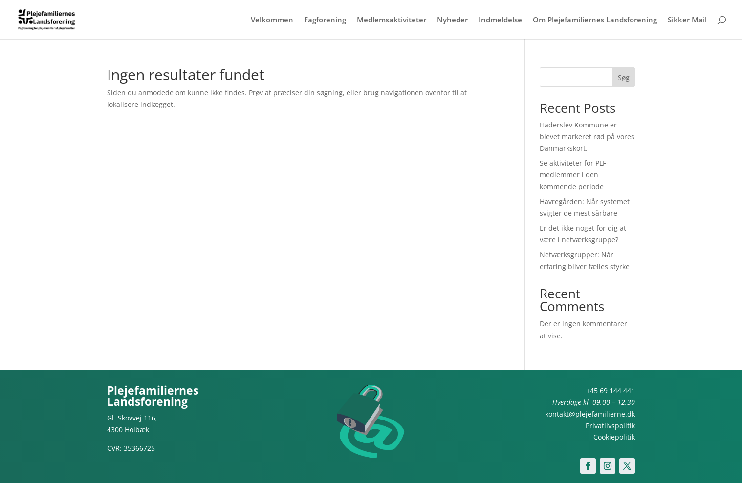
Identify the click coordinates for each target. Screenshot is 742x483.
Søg (624, 77)
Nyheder (452, 20)
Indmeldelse (500, 20)
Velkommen (272, 20)
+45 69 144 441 (610, 390)
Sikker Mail (687, 20)
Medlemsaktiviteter (391, 20)
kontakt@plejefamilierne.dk (590, 414)
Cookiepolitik (614, 436)
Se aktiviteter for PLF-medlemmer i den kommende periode (574, 174)
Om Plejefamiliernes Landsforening (595, 20)
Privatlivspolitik (610, 425)
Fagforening (325, 20)
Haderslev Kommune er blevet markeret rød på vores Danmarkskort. (587, 136)
